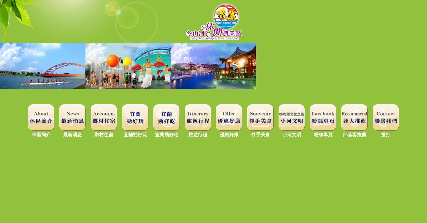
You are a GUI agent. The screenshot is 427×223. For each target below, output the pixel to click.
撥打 (386, 131)
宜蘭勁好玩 (135, 131)
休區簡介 (41, 131)
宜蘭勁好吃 (166, 131)
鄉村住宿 (104, 131)
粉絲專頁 (323, 131)
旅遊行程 (198, 131)
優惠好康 (229, 131)
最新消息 (72, 131)
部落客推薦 (354, 131)
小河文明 (292, 131)
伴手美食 (260, 131)
